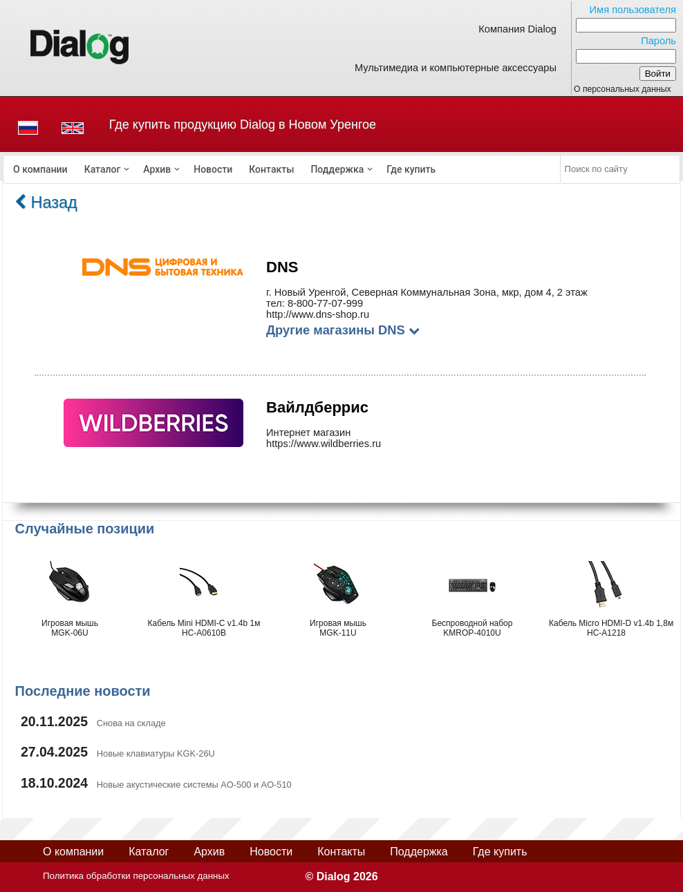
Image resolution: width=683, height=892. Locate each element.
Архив (157, 169)
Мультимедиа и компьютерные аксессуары (455, 67)
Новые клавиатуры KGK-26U (156, 753)
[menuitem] (40, 169)
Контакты (271, 169)
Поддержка (337, 169)
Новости (213, 169)
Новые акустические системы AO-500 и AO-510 (194, 784)
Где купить (411, 169)
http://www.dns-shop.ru (317, 314)
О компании (40, 169)
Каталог (102, 169)
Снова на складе (131, 723)
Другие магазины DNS (343, 330)
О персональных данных (622, 89)
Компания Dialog (517, 29)
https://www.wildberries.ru (323, 443)
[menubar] (282, 169)
